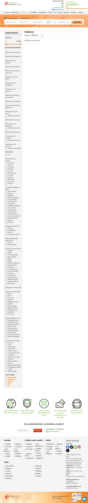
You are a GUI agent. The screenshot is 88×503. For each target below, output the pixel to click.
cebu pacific (11, 204)
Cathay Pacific (11, 202)
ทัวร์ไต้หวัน (17, 454)
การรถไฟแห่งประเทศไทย (14, 367)
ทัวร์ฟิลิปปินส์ (6, 450)
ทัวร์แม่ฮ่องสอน (48, 453)
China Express (12, 212)
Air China (10, 175)
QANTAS (10, 304)
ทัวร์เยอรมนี (29, 458)
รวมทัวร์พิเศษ (33, 12)
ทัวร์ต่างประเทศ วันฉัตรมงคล (10, 90)
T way (9, 345)
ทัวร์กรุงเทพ (49, 444)
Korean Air (10, 267)
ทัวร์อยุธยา (49, 447)
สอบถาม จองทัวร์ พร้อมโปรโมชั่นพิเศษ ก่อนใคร (44, 407)
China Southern (12, 214)
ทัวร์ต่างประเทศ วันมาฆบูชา (12, 120)
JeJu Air (9, 259)
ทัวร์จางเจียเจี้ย (9, 466)
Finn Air (9, 232)
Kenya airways (12, 265)
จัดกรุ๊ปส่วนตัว (43, 12)
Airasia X (10, 183)
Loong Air (10, 273)
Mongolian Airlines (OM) (13, 288)
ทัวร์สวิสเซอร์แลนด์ (39, 445)
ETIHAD (9, 228)
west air (10, 363)
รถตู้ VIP (9, 369)
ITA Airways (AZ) (12, 255)
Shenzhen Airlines (13, 324)
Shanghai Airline (12, 322)
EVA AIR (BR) (11, 230)
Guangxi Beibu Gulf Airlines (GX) (11, 239)
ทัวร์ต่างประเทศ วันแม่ (13, 140)
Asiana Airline (11, 192)
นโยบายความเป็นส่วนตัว (72, 483)
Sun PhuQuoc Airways (12, 341)
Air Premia (10, 181)
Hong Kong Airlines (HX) (13, 249)
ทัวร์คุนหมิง (8, 468)
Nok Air (9, 294)
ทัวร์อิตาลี (38, 456)
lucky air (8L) (11, 275)
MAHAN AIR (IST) (12, 279)
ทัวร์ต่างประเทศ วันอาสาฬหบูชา (10, 84)
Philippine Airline (12, 302)
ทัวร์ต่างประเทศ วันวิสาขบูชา (13, 101)
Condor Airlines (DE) (13, 216)
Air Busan (10, 169)
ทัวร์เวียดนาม (16, 450)
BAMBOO (10, 196)
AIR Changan (11, 173)
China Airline (11, 208)
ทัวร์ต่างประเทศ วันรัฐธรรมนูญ (10, 125)
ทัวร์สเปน (38, 453)
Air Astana (10, 167)
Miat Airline (11, 283)
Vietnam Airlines (12, 361)
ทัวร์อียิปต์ (28, 444)
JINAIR (9, 261)
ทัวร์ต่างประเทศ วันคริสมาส (12, 52)
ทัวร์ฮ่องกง (17, 456)
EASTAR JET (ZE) (12, 218)
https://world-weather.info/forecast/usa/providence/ (16, 391)
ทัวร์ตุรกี (7, 456)
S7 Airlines (10, 314)
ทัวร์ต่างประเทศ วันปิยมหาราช (11, 113)
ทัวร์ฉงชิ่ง (7, 471)
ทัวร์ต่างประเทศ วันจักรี (13, 128)
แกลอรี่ (60, 12)
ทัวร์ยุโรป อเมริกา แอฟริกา (34, 440)
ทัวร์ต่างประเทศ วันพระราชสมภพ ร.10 (12, 72)
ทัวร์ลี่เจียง (38, 471)
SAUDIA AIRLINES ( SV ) (12, 318)
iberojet (9, 251)
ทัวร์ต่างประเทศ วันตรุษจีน (12, 67)
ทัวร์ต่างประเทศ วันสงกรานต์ (10, 145)
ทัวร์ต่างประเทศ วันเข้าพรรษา (11, 78)
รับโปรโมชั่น (38, 430)
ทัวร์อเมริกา (29, 447)
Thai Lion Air (11, 349)
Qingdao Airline (12, 308)
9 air (8, 155)
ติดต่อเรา (80, 12)
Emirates (10, 222)
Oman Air (10, 298)
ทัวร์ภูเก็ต (58, 454)
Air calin (10, 171)
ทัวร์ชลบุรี (48, 449)
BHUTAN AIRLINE (12, 198)
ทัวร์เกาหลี (7, 447)
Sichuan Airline (12, 328)
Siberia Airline (11, 326)
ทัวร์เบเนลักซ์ (29, 450)
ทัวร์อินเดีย (17, 444)
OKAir (9, 296)
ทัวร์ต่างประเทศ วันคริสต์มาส (10, 62)
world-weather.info (13, 390)
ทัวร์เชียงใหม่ (57, 448)
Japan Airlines (11, 257)
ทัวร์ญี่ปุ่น (7, 444)
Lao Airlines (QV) (12, 271)
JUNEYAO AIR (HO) (13, 263)
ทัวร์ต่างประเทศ (15, 12)
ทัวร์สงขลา (59, 444)
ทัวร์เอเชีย (7, 440)
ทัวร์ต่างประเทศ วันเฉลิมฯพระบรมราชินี (12, 96)
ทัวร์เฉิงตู (37, 476)
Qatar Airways (12, 306)
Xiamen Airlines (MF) (14, 365)
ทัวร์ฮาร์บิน (38, 466)
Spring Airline (11, 332)
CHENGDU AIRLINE (13, 206)
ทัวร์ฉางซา (7, 474)
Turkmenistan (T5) (13, 353)
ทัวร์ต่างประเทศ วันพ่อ (13, 116)
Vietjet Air (10, 359)
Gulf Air (9, 243)
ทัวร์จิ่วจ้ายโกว (8, 476)
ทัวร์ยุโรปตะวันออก (38, 450)
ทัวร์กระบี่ (58, 451)
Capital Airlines (12, 200)
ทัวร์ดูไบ (7, 454)
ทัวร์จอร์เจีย (18, 447)
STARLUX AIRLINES (13, 337)
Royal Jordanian (12, 310)
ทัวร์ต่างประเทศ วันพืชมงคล (13, 57)
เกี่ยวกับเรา (74, 12)
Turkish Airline (12, 351)
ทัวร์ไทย (48, 440)
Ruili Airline (11, 312)
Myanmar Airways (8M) (12, 292)
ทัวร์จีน (6, 462)
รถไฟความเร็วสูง (12, 371)
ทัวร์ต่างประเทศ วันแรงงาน (12, 132)
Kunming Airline (12, 269)
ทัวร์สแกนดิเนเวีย (28, 455)
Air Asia (9, 165)
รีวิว (55, 12)
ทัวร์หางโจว (8, 479)
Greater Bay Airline (13, 234)
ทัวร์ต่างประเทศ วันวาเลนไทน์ (10, 137)
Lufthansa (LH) (12, 277)
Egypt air (10, 220)
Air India (10, 177)
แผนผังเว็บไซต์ (69, 481)
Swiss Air (10, 343)
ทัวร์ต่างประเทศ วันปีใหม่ (14, 148)
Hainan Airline (12, 245)
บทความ (50, 12)
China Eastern (11, 210)
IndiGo (9, 253)
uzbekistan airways (13, 357)
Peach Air (10, 300)
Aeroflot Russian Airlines (10, 160)
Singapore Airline (13, 330)
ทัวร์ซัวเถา (37, 468)
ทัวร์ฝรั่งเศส (39, 458)
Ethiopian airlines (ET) (12, 226)
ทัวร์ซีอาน (37, 474)
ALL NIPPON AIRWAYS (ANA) (12, 188)
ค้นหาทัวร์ (77, 22)
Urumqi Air (11, 355)
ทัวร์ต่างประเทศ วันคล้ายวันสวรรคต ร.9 (12, 107)
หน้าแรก (7, 12)
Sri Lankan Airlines (13, 335)
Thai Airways (11, 347)
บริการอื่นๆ (66, 12)
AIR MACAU (11, 179)
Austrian (10, 194)
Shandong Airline (13, 320)
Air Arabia (10, 163)
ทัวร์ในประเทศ (24, 12)
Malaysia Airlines (12, 281)
